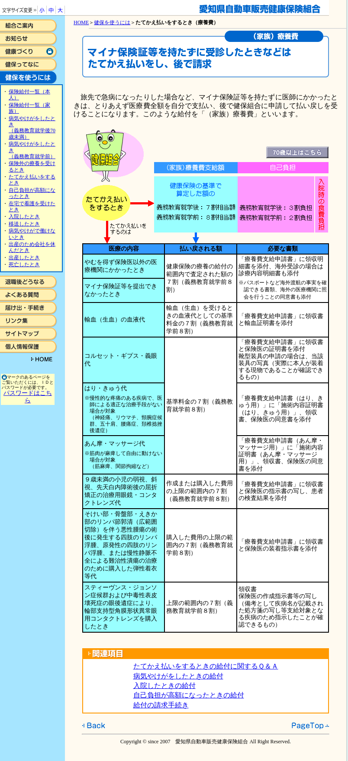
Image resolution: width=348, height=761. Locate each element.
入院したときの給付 (164, 685)
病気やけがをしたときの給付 (178, 676)
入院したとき (24, 216)
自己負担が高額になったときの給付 (188, 695)
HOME (81, 22)
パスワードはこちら (27, 396)
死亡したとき (24, 264)
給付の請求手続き (161, 705)
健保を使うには (112, 22)
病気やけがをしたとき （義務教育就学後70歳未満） (32, 127)
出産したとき (24, 258)
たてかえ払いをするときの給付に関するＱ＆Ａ (205, 666)
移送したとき (24, 224)
